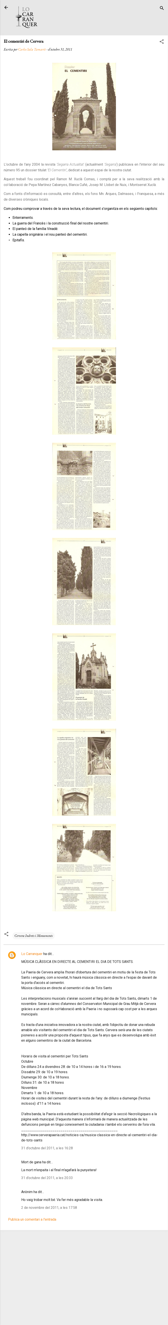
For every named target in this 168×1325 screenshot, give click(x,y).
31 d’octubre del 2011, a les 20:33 (47, 1178)
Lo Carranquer (31, 954)
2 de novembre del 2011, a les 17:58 (49, 1208)
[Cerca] (161, 9)
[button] (161, 42)
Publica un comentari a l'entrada (32, 1219)
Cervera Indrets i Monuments (33, 935)
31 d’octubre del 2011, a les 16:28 (47, 1148)
